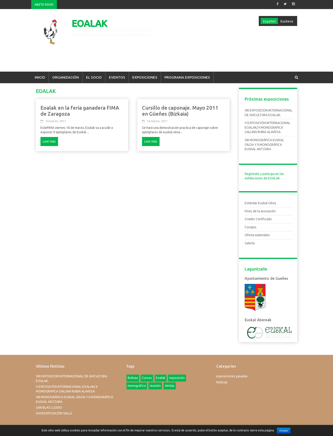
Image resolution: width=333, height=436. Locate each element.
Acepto (283, 430)
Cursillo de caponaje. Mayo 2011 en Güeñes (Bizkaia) (180, 111)
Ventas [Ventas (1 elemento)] (170, 386)
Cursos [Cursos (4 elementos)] (147, 378)
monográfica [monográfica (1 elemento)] (137, 386)
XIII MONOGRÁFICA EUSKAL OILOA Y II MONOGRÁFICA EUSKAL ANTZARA (264, 144)
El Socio (94, 77)
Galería (250, 243)
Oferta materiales (257, 235)
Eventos (117, 77)
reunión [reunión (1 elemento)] (155, 386)
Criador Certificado (258, 219)
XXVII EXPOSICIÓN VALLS (54, 413)
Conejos (250, 227)
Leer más (49, 141)
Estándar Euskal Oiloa (260, 203)
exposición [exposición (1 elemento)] (177, 378)
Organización (65, 77)
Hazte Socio (44, 4)
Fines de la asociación (260, 211)
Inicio (40, 77)
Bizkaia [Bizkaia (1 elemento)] (133, 378)
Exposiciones (144, 77)
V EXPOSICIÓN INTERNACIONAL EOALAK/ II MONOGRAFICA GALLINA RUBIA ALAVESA (267, 127)
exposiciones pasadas (232, 376)
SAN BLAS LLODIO (49, 407)
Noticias (222, 382)
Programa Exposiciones (187, 77)
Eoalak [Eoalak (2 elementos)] (160, 378)
